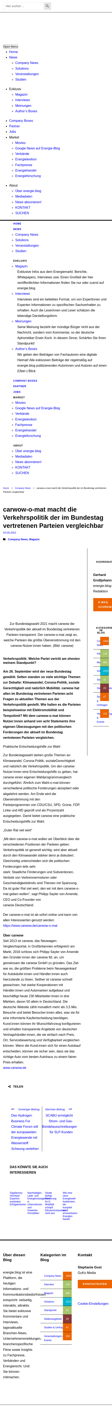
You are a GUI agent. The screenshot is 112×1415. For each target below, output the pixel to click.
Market (14, 137)
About (13, 185)
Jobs (12, 131)
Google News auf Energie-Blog (37, 148)
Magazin (21, 94)
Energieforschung (28, 176)
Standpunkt (50, 1310)
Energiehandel (25, 170)
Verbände (22, 154)
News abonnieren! (28, 202)
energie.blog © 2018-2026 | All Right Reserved (28, 1410)
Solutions (22, 68)
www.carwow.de (14, 1067)
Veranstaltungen (27, 74)
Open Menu (10, 46)
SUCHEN (22, 213)
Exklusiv (15, 89)
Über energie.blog (28, 191)
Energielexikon (26, 159)
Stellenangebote (53, 1319)
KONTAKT (22, 207)
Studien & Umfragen (55, 1327)
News (13, 57)
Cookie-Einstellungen (93, 1303)
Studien (20, 79)
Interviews (22, 100)
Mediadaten (23, 196)
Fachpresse (23, 165)
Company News (26, 63)
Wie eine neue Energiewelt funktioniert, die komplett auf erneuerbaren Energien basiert (70, 1206)
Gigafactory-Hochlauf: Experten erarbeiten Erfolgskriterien (18, 1198)
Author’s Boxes (26, 111)
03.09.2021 (9, 532)
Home (13, 52)
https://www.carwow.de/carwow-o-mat (30, 925)
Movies (20, 143)
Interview (49, 1284)
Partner (14, 126)
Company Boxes (21, 120)
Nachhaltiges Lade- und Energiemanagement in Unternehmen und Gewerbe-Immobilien (38, 1203)
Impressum (87, 1410)
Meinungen (23, 105)
